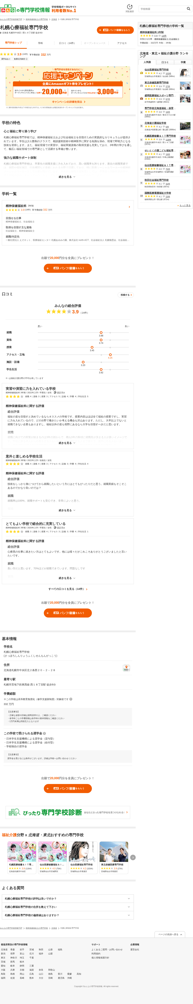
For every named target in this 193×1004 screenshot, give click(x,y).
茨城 (3, 962)
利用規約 (96, 954)
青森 (12, 949)
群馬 (12, 962)
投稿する (125, 295)
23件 (168, 196)
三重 (31, 966)
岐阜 (12, 966)
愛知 (3, 966)
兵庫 (12, 970)
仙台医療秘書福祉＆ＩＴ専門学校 (163, 165)
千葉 (31, 958)
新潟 (3, 954)
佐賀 (12, 978)
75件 (168, 169)
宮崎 (50, 978)
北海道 (4, 949)
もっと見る (185, 205)
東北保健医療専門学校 (157, 82)
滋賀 (31, 970)
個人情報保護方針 (100, 958)
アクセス (122, 43)
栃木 (22, 962)
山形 (50, 949)
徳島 (50, 974)
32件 (168, 184)
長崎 (22, 978)
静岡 (22, 966)
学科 (40, 43)
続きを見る (65, 177)
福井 (41, 954)
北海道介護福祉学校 (155, 123)
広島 (31, 974)
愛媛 (69, 974)
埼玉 (22, 958)
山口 (41, 974)
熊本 (31, 978)
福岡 (3, 978)
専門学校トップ (13, 42)
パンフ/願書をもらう (116, 30)
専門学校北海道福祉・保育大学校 (163, 108)
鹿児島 (61, 978)
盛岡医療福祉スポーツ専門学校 (161, 95)
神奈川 (13, 958)
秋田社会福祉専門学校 (157, 180)
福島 (60, 949)
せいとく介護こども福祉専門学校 (163, 150)
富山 (22, 954)
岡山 (22, 974)
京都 (22, 970)
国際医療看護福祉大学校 (158, 193)
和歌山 (51, 970)
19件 (168, 112)
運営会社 (134, 949)
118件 (168, 139)
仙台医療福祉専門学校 (157, 69)
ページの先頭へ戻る (168, 934)
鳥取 (3, 974)
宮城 (31, 949)
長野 (12, 954)
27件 (168, 86)
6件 (167, 127)
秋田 (41, 949)
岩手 (22, 949)
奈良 (41, 970)
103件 (168, 73)
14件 (164, 36)
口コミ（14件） (67, 43)
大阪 (3, 970)
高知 (79, 974)
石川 (31, 954)
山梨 (50, 954)
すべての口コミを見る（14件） (66, 588)
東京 (3, 958)
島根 (12, 974)
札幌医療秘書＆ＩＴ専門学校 (160, 136)
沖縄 (69, 978)
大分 (41, 978)
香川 (60, 974)
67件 (168, 99)
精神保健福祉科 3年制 (152, 32)
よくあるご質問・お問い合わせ (107, 949)
